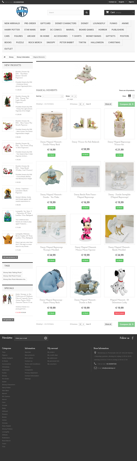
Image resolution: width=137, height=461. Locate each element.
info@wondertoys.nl (108, 368)
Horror (102, 29)
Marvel (70, 29)
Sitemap (28, 379)
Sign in (131, 2)
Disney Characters (65, 23)
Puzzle (20, 42)
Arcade (31, 36)
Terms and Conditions (32, 364)
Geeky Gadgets (7, 358)
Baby (42, 29)
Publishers (118, 29)
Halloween (97, 42)
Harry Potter (12, 29)
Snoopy (51, 42)
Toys (3, 352)
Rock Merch (35, 42)
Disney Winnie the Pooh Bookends (85, 142)
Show (68, 96)
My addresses (52, 358)
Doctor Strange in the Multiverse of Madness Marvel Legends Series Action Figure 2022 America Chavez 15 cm (24, 298)
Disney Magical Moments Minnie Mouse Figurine (85, 248)
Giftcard (45, 23)
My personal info (53, 361)
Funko (113, 23)
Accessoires (60, 36)
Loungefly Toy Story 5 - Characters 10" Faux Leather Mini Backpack (24, 213)
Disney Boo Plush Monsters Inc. (14, 279)
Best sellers (29, 358)
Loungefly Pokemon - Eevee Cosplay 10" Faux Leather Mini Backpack (24, 236)
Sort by (38, 96)
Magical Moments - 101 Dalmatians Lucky (119, 301)
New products (12, 65)
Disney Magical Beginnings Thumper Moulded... (51, 248)
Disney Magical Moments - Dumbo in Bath (85, 301)
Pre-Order (30, 23)
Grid (129, 96)
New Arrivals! (12, 23)
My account (53, 348)
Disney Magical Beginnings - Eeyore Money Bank (51, 301)
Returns (27, 367)
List (133, 96)
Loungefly (99, 23)
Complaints (29, 370)
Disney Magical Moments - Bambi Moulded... (119, 248)
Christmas (114, 42)
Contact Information (32, 376)
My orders (51, 352)
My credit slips (53, 355)
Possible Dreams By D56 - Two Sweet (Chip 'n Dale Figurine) (24, 145)
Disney (84, 23)
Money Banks (93, 36)
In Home (44, 36)
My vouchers (52, 364)
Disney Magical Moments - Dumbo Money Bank (51, 143)
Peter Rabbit (67, 42)
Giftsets (110, 36)
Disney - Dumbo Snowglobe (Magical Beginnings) (119, 196)
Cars (7, 36)
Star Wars (30, 29)
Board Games (86, 29)
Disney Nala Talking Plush (12, 272)
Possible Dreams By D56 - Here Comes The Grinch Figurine (24, 123)
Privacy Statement (31, 373)
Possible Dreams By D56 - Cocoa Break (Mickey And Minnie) (24, 168)
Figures (18, 36)
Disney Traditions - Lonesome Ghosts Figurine (23, 191)
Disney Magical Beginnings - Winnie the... (119, 143)
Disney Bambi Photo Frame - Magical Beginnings (85, 196)
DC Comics (56, 29)
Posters (124, 36)
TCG (3, 446)
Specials (9, 288)
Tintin (82, 42)
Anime (125, 23)
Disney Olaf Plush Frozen (12, 276)
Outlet (8, 48)
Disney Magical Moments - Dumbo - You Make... (51, 196)
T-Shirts (76, 36)
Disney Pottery (7, 429)
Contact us (112, 2)
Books (7, 42)
